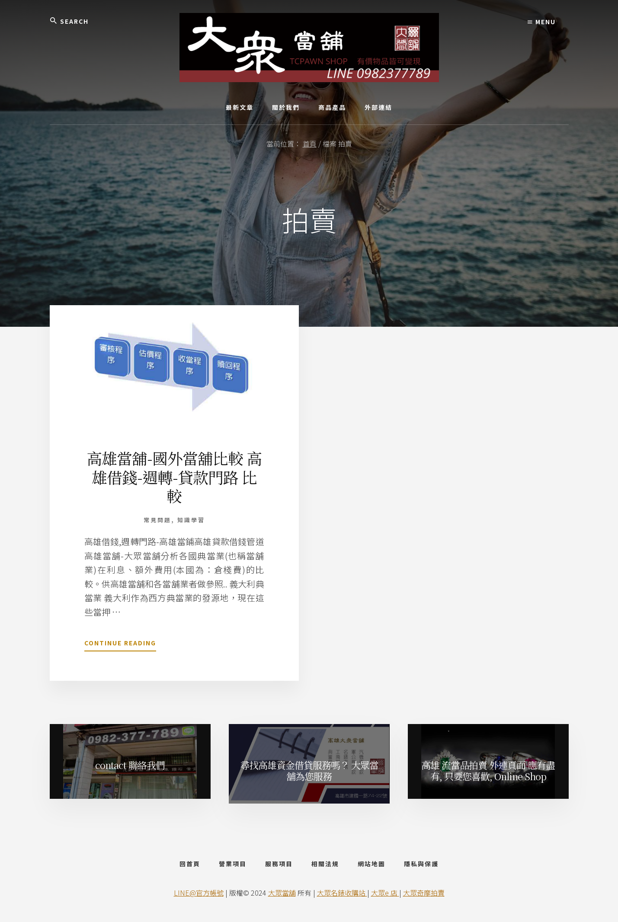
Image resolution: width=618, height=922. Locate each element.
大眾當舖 (282, 892)
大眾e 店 (385, 892)
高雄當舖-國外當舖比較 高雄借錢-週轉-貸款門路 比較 (174, 476)
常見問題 (157, 520)
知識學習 (191, 520)
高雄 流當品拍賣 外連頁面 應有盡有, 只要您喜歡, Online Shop (488, 770)
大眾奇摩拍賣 (424, 892)
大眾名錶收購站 (342, 892)
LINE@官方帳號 (199, 892)
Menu (542, 21)
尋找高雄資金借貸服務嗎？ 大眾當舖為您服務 (309, 770)
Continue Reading (120, 644)
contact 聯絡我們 (130, 765)
